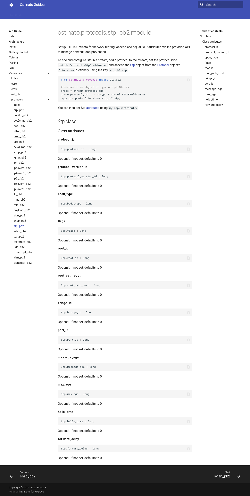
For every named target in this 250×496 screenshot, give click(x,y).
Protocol (163, 65)
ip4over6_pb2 (22, 173)
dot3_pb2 (20, 125)
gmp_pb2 (20, 136)
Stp (132, 65)
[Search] (220, 4)
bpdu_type (211, 57)
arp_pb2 (19, 110)
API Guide (33, 14)
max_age (210, 94)
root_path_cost (214, 73)
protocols (30, 99)
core (14, 83)
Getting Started (18, 52)
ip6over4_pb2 (22, 183)
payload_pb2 (22, 210)
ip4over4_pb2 (22, 168)
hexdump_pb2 (23, 147)
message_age (213, 89)
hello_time (211, 99)
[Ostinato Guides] (11, 5)
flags (208, 62)
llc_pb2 (18, 194)
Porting (13, 62)
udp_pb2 (19, 246)
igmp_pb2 (20, 157)
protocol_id (212, 46)
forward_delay (214, 104)
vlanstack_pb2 (23, 262)
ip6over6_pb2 (22, 189)
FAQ (11, 68)
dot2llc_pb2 (21, 115)
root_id (209, 68)
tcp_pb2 (19, 236)
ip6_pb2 (19, 178)
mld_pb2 (19, 204)
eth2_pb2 (20, 131)
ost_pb (15, 94)
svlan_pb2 (20, 231)
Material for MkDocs (32, 491)
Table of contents (211, 31)
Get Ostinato (52, 14)
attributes (92, 108)
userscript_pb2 (23, 252)
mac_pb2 (19, 199)
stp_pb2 (19, 226)
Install (12, 46)
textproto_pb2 (22, 241)
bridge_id (210, 78)
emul (14, 89)
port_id (209, 83)
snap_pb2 (20, 220)
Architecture (16, 41)
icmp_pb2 (20, 152)
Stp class (205, 36)
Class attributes (212, 41)
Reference (29, 73)
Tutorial (13, 57)
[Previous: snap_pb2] (66, 474)
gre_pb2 (19, 141)
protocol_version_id (217, 52)
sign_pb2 (19, 215)
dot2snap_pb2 (23, 120)
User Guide (15, 14)
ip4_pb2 (19, 162)
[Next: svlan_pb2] (184, 474)
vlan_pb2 (19, 257)
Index (12, 36)
